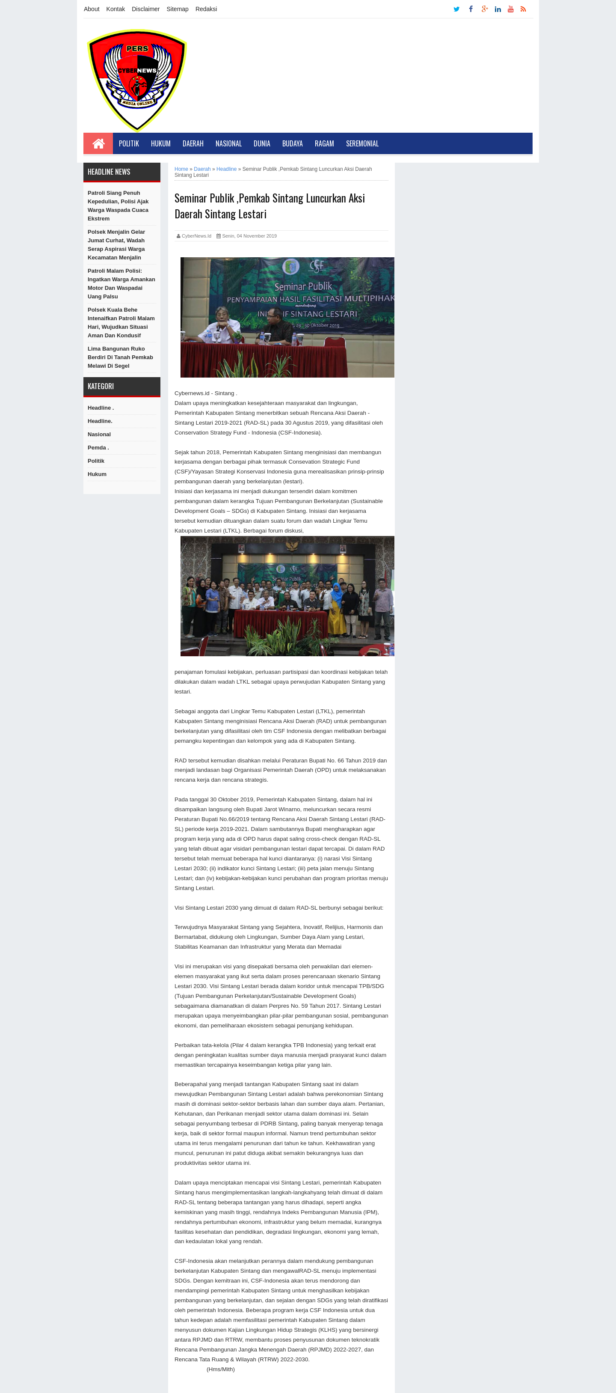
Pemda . (98, 447)
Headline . (101, 408)
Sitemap (178, 9)
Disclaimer (146, 9)
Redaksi (206, 9)
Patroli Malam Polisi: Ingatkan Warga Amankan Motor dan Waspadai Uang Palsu (121, 284)
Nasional (229, 143)
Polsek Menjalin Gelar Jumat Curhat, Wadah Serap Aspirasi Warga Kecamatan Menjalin (116, 245)
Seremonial (362, 143)
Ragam (324, 143)
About (92, 9)
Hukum (161, 143)
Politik (129, 143)
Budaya (292, 143)
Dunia (262, 143)
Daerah (193, 143)
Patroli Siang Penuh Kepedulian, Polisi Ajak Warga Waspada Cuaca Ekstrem (118, 206)
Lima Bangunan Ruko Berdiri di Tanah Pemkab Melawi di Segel (120, 357)
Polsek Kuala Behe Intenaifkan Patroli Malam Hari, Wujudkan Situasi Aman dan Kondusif (121, 323)
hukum (97, 474)
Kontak (116, 9)
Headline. (100, 421)
